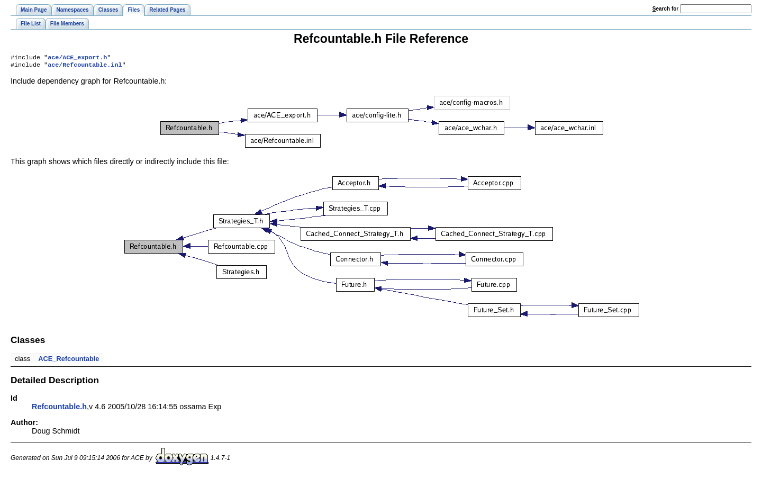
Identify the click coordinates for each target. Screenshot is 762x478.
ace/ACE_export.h (77, 58)
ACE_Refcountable (68, 361)
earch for (665, 9)
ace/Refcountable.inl (85, 66)
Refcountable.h (59, 408)
